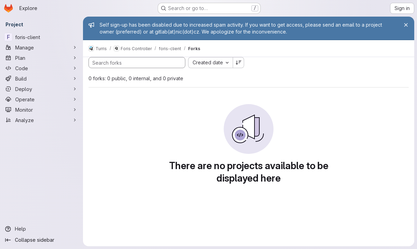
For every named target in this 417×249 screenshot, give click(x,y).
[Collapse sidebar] (41, 240)
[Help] (41, 229)
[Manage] (41, 47)
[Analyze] (41, 120)
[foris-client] (41, 37)
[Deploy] (41, 89)
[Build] (41, 78)
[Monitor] (41, 109)
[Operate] (41, 99)
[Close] (406, 25)
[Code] (41, 68)
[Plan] (41, 58)
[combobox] (210, 62)
